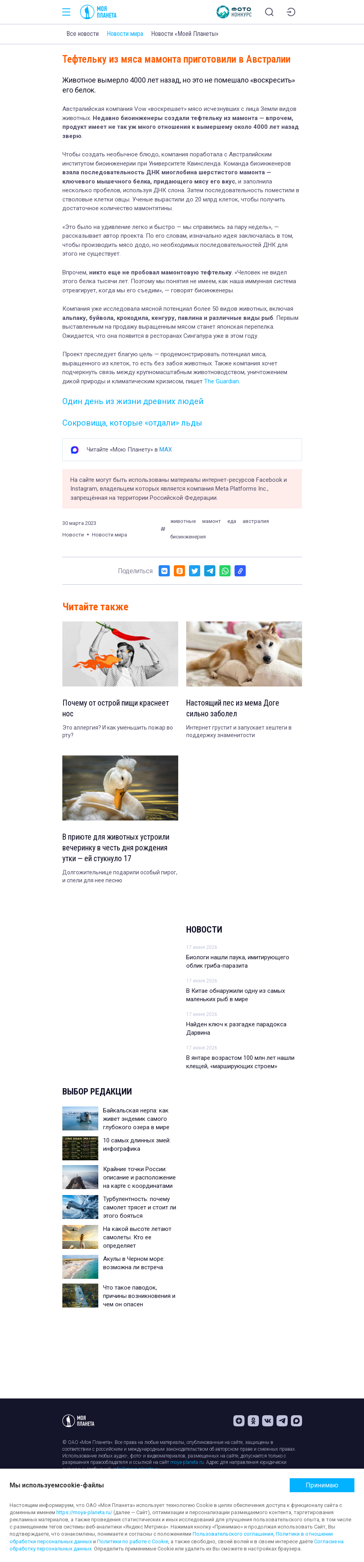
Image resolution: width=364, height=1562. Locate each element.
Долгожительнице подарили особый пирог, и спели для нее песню (119, 878)
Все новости (82, 33)
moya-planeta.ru (187, 1462)
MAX (165, 449)
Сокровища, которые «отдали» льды (132, 423)
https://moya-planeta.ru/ (84, 1512)
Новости (204, 931)
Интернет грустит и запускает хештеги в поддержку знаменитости (239, 732)
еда (231, 521)
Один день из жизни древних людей (132, 401)
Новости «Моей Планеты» (185, 33)
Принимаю (322, 1485)
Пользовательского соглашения (233, 1534)
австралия (256, 521)
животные (183, 521)
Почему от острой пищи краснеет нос (117, 708)
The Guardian (221, 381)
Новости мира (125, 33)
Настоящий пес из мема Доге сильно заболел (234, 708)
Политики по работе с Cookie (132, 1541)
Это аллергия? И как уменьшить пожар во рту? (117, 732)
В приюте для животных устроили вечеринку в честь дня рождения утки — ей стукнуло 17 (118, 849)
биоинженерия (188, 536)
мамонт (211, 521)
